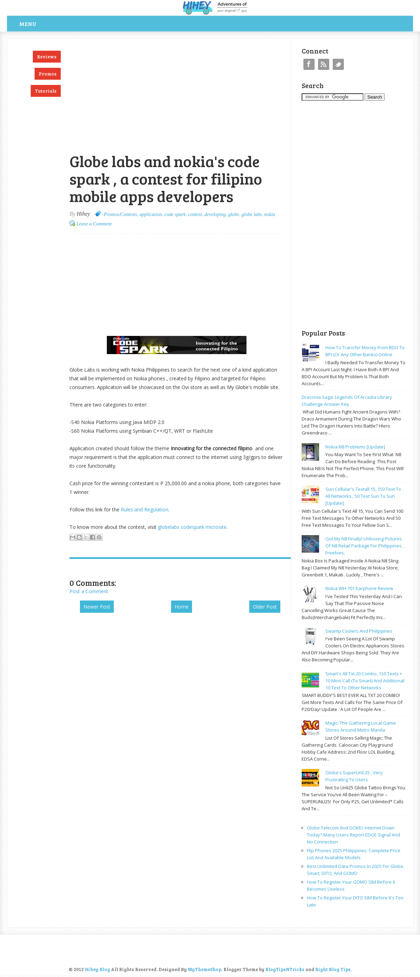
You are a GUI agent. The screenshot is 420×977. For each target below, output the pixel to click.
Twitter (338, 64)
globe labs (252, 214)
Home (182, 606)
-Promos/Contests (119, 214)
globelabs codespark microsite (192, 527)
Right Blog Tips (333, 969)
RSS (323, 64)
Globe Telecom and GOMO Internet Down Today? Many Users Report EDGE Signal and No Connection (353, 835)
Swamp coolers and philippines (358, 631)
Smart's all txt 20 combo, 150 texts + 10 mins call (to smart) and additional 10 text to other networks (364, 680)
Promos (48, 74)
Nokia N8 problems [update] (355, 447)
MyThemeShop (204, 969)
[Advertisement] (151, 42)
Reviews (47, 56)
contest (195, 214)
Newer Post (96, 606)
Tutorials (46, 91)
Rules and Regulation (144, 509)
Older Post (265, 606)
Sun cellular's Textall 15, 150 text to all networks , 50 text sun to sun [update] (363, 496)
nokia (269, 214)
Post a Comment (88, 591)
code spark (175, 214)
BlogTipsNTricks (284, 969)
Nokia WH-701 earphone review (359, 588)
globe (233, 214)
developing (215, 214)
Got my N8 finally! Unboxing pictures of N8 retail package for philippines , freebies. (364, 546)
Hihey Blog (97, 969)
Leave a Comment (94, 224)
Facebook (309, 64)
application (151, 214)
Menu (27, 23)
